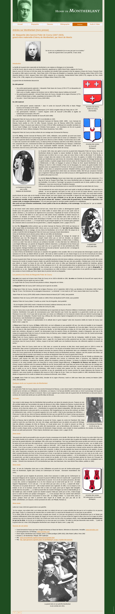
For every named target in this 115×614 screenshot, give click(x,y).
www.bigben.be (113, 609)
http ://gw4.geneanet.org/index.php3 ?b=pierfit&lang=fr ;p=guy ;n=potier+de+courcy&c (46, 539)
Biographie (35, 24)
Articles (79, 24)
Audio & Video (95, 24)
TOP (14, 612)
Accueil (20, 24)
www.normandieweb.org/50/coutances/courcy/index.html (37, 537)
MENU (19, 612)
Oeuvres (50, 24)
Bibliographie (64, 24)
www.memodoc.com (92, 529)
